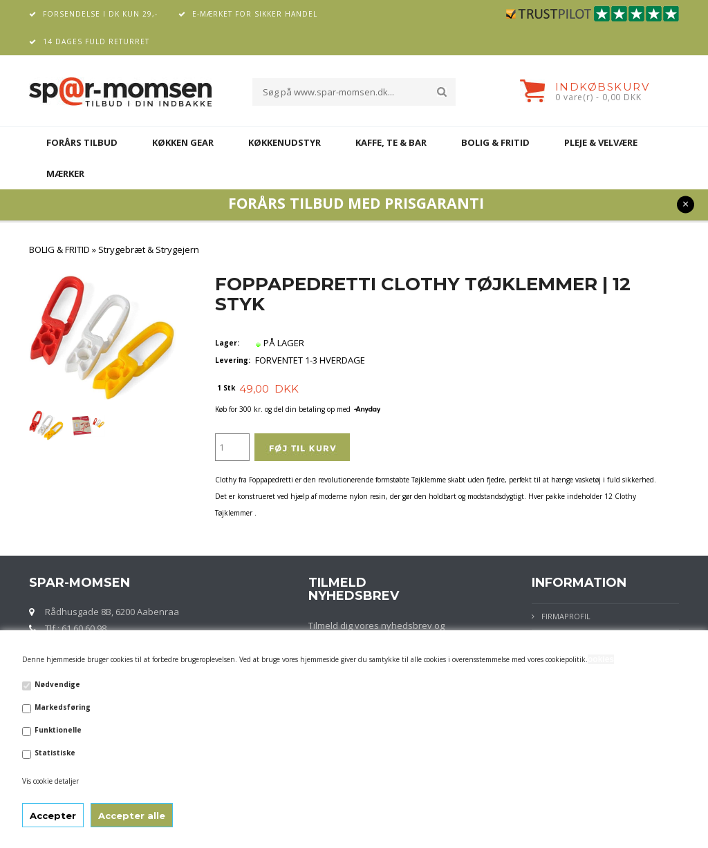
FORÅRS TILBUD (82, 142)
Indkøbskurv (602, 86)
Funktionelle (58, 730)
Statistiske (55, 752)
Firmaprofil (565, 616)
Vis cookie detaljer (50, 781)
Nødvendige (57, 684)
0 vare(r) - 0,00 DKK (598, 97)
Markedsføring (63, 707)
